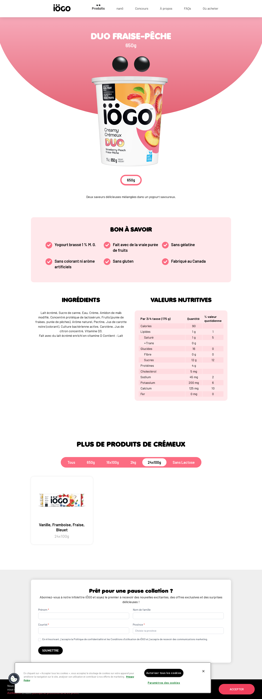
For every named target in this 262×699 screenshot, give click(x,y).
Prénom (43, 609)
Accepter (237, 689)
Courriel (43, 624)
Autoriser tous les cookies (163, 672)
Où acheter (210, 9)
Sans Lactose (184, 462)
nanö (119, 9)
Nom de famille (142, 609)
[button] (14, 678)
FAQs (187, 9)
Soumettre (50, 650)
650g (91, 462)
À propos (166, 9)
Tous (71, 462)
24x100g (154, 462)
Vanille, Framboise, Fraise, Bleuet (61, 510)
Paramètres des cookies (164, 682)
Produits (98, 9)
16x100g (112, 462)
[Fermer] (203, 671)
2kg (133, 462)
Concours (141, 9)
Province (139, 624)
